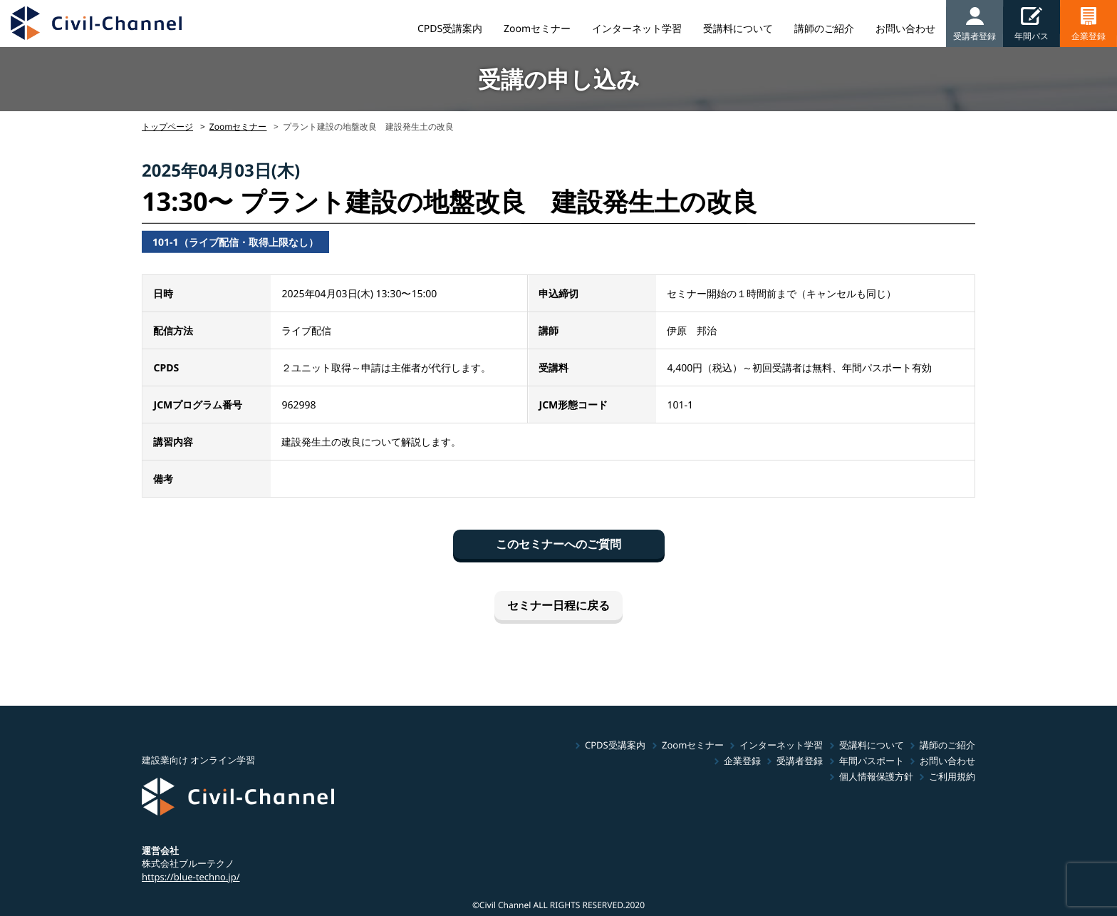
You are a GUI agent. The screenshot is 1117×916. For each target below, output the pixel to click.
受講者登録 (799, 760)
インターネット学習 (637, 28)
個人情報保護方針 (876, 776)
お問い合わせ (905, 28)
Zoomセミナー (537, 28)
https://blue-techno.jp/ (191, 876)
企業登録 (742, 760)
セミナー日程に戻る (558, 605)
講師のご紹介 (824, 28)
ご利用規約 (952, 776)
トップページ (167, 126)
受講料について (738, 28)
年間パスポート (871, 760)
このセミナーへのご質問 (558, 544)
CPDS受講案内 (449, 28)
